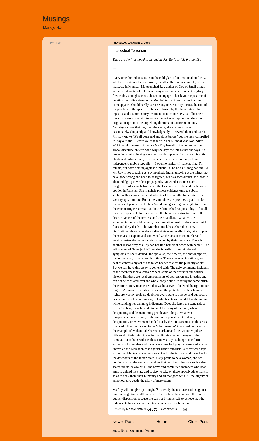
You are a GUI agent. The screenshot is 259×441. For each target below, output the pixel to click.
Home (161, 421)
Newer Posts (123, 421)
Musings (56, 19)
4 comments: (169, 409)
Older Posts (198, 421)
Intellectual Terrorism (129, 51)
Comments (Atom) (142, 430)
